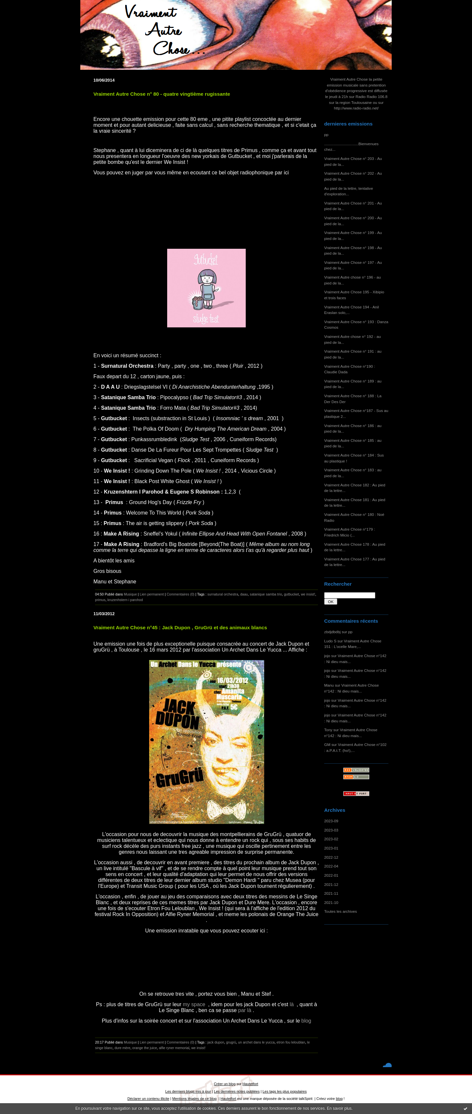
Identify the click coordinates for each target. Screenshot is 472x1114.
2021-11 (331, 893)
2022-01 (331, 875)
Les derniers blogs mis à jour (188, 1091)
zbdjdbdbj (332, 632)
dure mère (122, 1048)
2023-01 (331, 848)
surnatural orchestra (222, 594)
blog (305, 1021)
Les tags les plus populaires (285, 1091)
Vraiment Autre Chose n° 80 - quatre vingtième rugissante (161, 94)
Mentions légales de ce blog (194, 1099)
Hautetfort (250, 1084)
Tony (328, 730)
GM (327, 744)
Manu (329, 685)
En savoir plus (339, 1108)
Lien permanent (152, 594)
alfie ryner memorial (174, 1048)
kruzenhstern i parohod (125, 600)
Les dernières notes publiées (237, 1091)
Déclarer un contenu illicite (148, 1099)
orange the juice (144, 1048)
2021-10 (331, 902)
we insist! (308, 594)
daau (244, 594)
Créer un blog (224, 1084)
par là (245, 1010)
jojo (327, 656)
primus (100, 600)
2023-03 (331, 830)
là (292, 1004)
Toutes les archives (340, 911)
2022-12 (331, 857)
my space (195, 1004)
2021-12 (331, 884)
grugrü (231, 1042)
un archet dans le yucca (256, 1042)
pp (326, 134)
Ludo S (330, 641)
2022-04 (331, 866)
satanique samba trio (266, 594)
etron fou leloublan (291, 1042)
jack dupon (215, 1042)
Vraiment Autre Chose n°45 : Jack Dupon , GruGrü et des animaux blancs (180, 627)
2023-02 (331, 839)
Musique (130, 594)
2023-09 (331, 821)
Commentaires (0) (180, 594)
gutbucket (291, 594)
